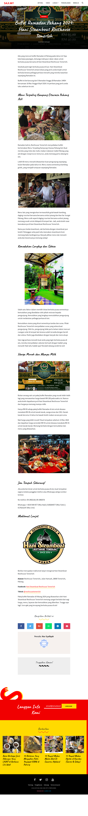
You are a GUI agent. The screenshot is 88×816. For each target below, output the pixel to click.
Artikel (40, 3)
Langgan (68, 706)
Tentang (30, 785)
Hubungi (46, 785)
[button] (83, 3)
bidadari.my (40, 791)
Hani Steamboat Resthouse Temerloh (40, 586)
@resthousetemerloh (32, 591)
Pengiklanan (65, 3)
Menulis (76, 3)
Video (48, 3)
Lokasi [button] (55, 3)
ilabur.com (48, 791)
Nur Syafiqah (46, 42)
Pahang (44, 16)
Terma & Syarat (55, 785)
